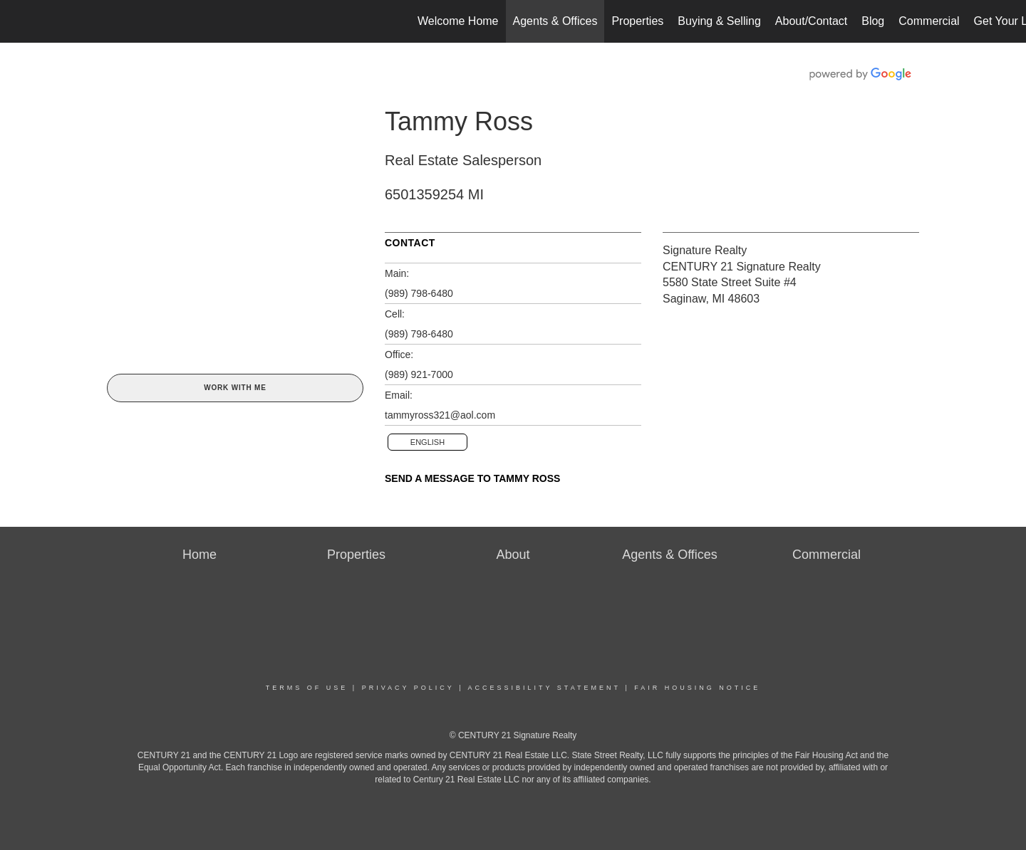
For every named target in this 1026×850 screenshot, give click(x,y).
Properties (637, 21)
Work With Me (235, 388)
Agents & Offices (555, 21)
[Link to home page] (18, 21)
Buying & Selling (719, 21)
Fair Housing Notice (697, 687)
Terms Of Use (307, 687)
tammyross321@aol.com (440, 415)
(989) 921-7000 (419, 374)
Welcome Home (458, 21)
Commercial (928, 21)
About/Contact (811, 21)
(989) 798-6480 (419, 293)
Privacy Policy (408, 687)
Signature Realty (705, 250)
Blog (872, 21)
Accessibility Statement (544, 687)
